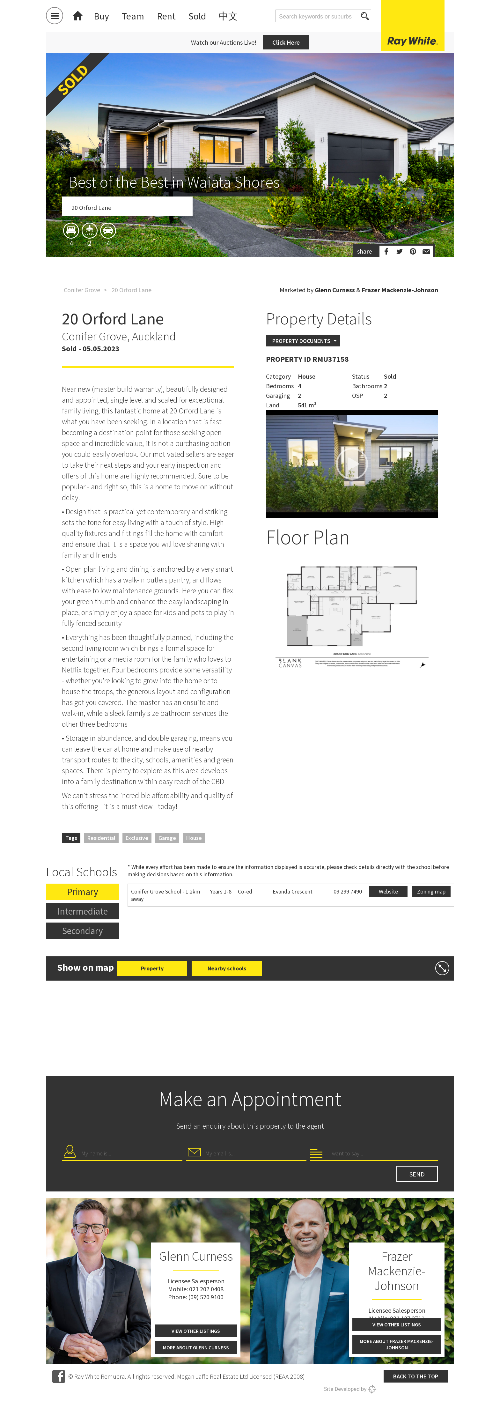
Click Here (286, 42)
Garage (167, 838)
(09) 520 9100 (206, 1297)
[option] (250, 192)
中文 (228, 16)
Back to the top (415, 1376)
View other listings (196, 1331)
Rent (166, 16)
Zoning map (431, 891)
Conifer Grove (82, 290)
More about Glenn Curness (196, 1347)
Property (152, 968)
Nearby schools (227, 968)
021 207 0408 (206, 1289)
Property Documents (301, 341)
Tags (71, 838)
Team (133, 16)
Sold (197, 16)
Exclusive (137, 838)
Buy (101, 16)
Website (388, 891)
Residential (101, 838)
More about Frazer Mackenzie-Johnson (397, 1344)
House (194, 838)
